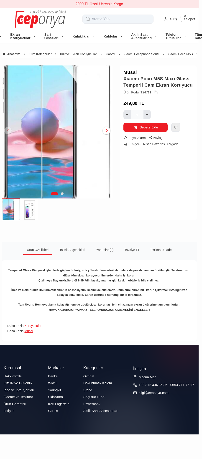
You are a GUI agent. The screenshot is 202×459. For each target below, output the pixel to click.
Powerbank (91, 404)
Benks (53, 376)
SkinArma (55, 397)
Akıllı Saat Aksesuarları (100, 411)
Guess (53, 411)
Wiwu (52, 383)
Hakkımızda (13, 376)
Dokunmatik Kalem (97, 383)
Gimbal (88, 376)
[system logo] (40, 19)
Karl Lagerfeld (58, 404)
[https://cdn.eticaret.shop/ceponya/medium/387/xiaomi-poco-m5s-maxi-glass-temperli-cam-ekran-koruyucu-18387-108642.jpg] (57, 131)
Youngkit (54, 390)
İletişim (9, 411)
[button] (54, 193)
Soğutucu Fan (94, 397)
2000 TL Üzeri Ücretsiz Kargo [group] (99, 4)
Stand (87, 390)
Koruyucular (32, 326)
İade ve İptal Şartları (19, 390)
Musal (130, 72)
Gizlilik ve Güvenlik (18, 383)
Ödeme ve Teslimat (18, 397)
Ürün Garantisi (15, 404)
